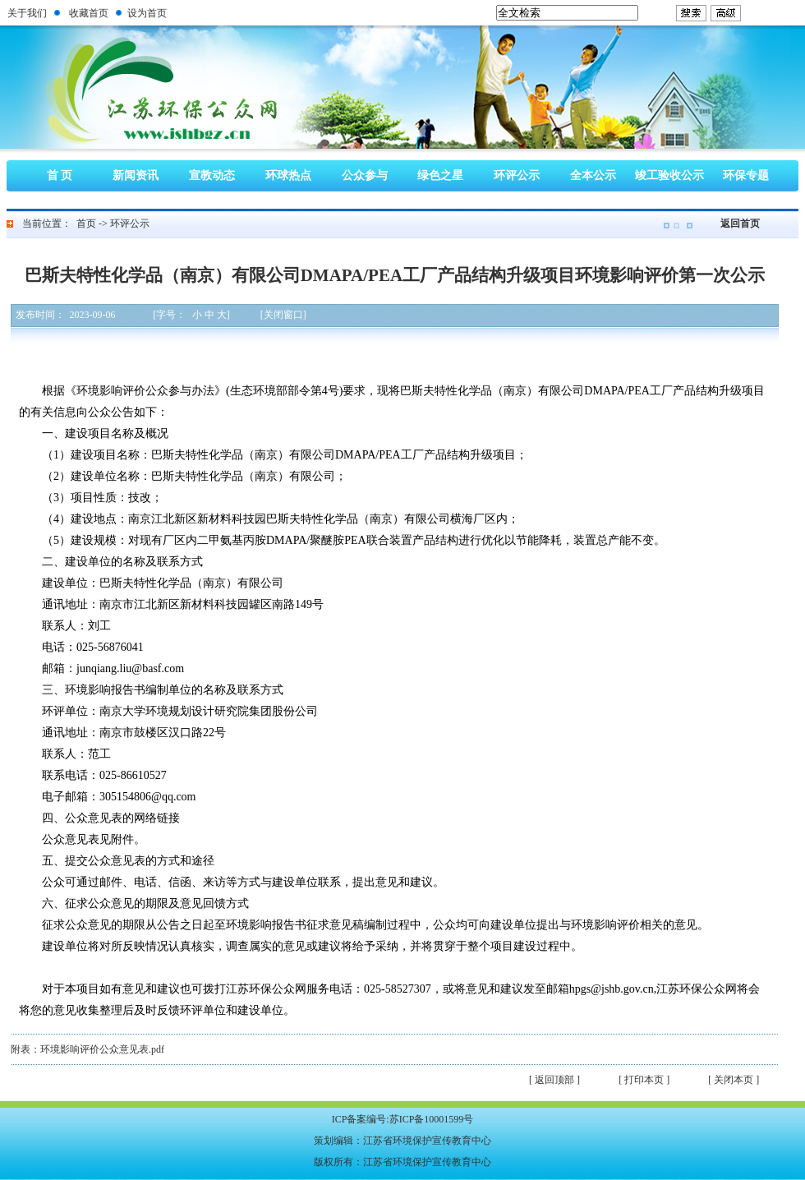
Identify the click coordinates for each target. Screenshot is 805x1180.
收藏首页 (88, 13)
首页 (86, 223)
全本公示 (593, 175)
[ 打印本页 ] (644, 1080)
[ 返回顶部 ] (554, 1080)
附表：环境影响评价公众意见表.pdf (87, 1049)
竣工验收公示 (669, 175)
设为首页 (147, 13)
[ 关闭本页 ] (733, 1080)
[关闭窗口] (283, 314)
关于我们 (27, 13)
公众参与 (365, 175)
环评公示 (517, 175)
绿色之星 (440, 175)
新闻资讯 (136, 175)
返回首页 (740, 223)
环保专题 (746, 175)
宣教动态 (212, 175)
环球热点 (288, 175)
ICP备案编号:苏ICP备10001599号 (403, 1119)
